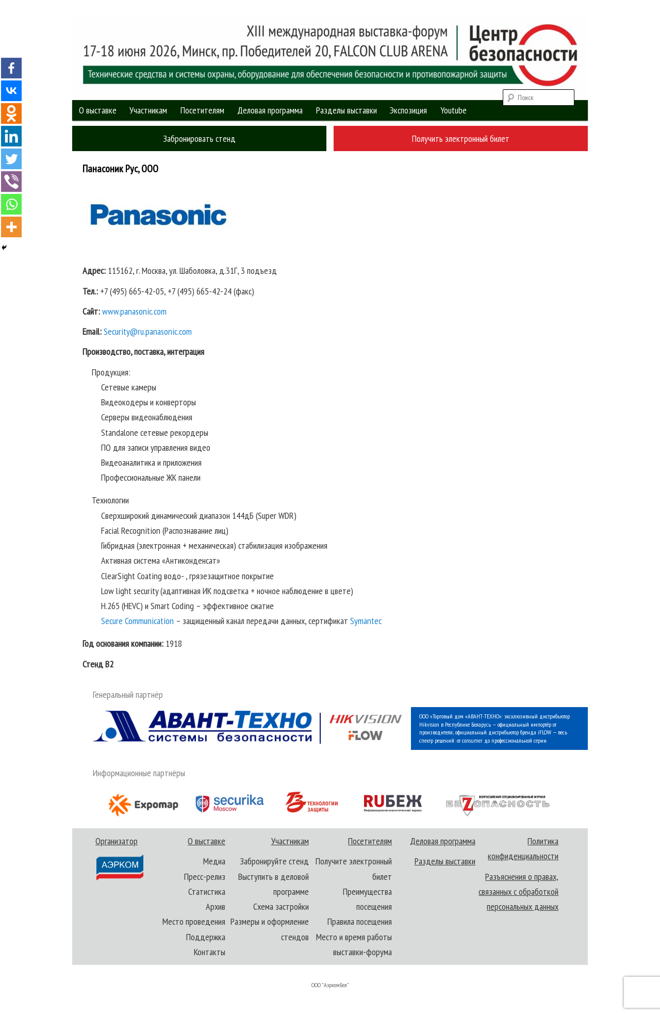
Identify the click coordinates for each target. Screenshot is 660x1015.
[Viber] (11, 181)
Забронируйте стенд (274, 861)
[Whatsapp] (11, 204)
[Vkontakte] (11, 90)
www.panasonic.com (134, 311)
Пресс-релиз (204, 876)
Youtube (453, 110)
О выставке (98, 110)
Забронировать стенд (199, 138)
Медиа (214, 861)
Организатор (118, 858)
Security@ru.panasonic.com (148, 331)
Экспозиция (408, 110)
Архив (215, 906)
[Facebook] (11, 68)
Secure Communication (137, 621)
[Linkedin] (11, 136)
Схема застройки (281, 906)
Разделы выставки (346, 110)
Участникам (148, 110)
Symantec (366, 621)
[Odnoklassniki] (11, 113)
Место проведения (193, 921)
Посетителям (202, 110)
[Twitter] (11, 159)
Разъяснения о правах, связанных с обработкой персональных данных (518, 892)
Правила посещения (359, 921)
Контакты (209, 952)
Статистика (206, 891)
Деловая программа (270, 110)
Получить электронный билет (460, 138)
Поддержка (205, 937)
